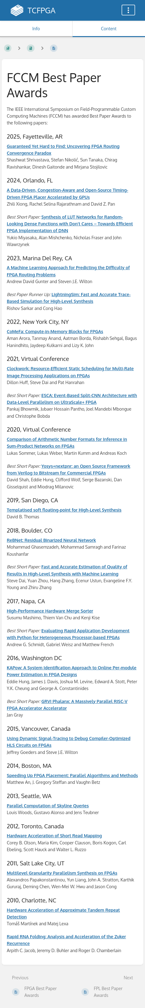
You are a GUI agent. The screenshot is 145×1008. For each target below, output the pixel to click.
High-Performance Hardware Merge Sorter (50, 610)
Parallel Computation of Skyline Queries (48, 805)
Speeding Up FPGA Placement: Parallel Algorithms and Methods (72, 775)
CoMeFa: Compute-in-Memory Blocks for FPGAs (55, 331)
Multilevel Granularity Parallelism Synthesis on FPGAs (62, 873)
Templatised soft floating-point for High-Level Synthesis (64, 509)
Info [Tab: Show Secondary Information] (36, 28)
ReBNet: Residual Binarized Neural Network (51, 540)
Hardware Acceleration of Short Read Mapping (54, 835)
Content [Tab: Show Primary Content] (108, 28)
